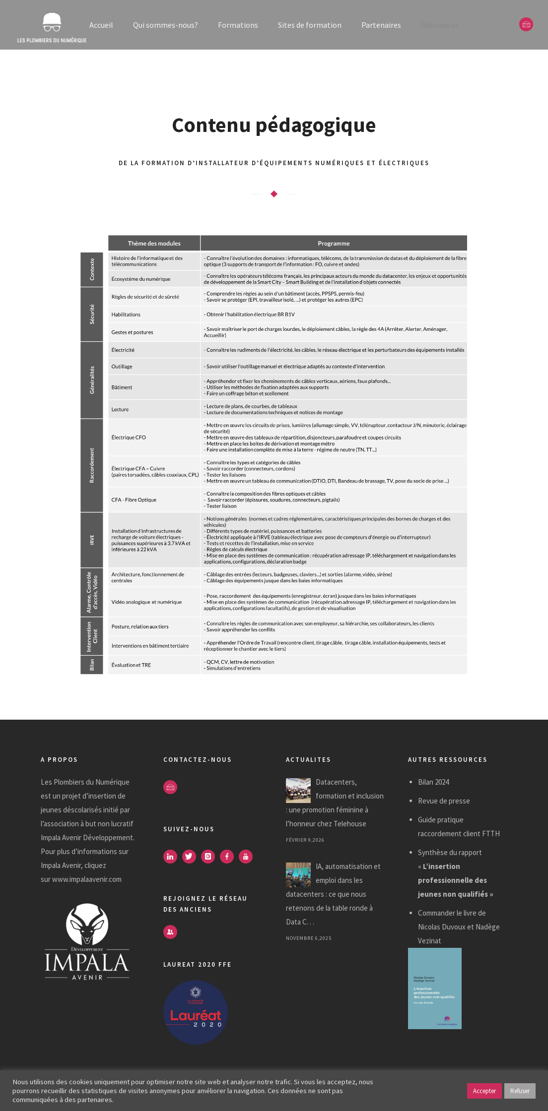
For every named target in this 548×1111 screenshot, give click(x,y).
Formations (238, 25)
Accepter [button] (484, 1091)
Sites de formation (310, 25)
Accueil (101, 25)
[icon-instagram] (210, 857)
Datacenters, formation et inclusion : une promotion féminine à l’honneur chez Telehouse (335, 802)
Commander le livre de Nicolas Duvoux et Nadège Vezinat (459, 926)
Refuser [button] (520, 1091)
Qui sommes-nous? (165, 25)
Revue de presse (444, 800)
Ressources (440, 25)
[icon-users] (170, 932)
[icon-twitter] (191, 857)
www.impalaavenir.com (87, 879)
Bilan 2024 (433, 782)
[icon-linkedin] (172, 857)
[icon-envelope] (526, 24)
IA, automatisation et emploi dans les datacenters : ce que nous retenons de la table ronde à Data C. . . (333, 894)
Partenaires (381, 25)
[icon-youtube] (248, 857)
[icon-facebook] (229, 857)
